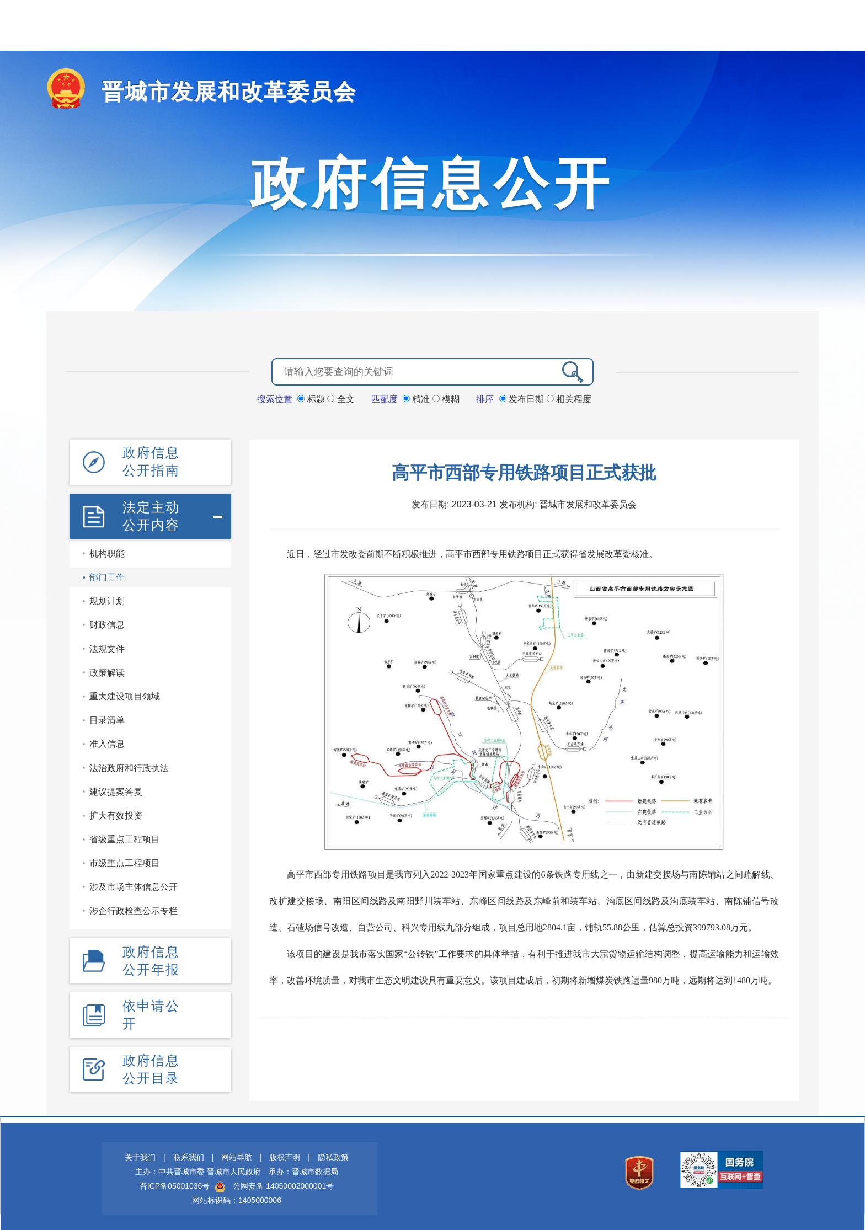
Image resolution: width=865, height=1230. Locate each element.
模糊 (446, 398)
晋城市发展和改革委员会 (217, 91)
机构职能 (107, 550)
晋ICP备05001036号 (175, 1181)
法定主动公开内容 (151, 514)
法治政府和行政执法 (129, 765)
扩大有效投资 (115, 812)
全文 (340, 398)
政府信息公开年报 (151, 957)
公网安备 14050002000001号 (283, 1181)
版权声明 (284, 1152)
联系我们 (188, 1152)
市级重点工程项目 (124, 860)
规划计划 (107, 598)
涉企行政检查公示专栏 (133, 908)
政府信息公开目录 (151, 1065)
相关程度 (569, 398)
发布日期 (523, 398)
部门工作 (107, 574)
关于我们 (140, 1152)
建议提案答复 (115, 789)
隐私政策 (333, 1152)
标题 (312, 398)
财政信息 (107, 622)
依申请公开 (151, 1010)
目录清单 (107, 717)
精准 (417, 398)
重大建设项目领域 (124, 693)
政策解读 (107, 670)
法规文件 (107, 646)
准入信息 (107, 741)
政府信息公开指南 (151, 460)
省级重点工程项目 (124, 836)
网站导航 (236, 1152)
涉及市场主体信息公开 (133, 884)
